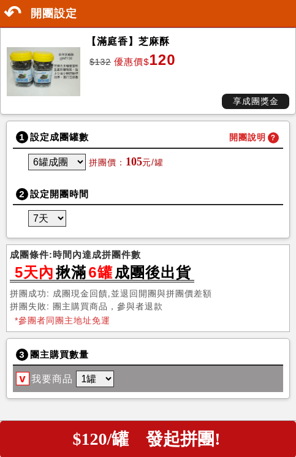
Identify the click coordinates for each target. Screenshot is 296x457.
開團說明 (247, 137)
